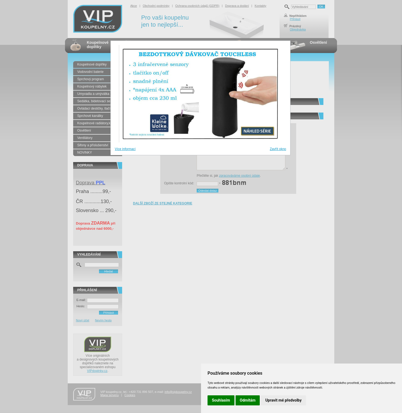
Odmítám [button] (248, 400)
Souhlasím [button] (221, 400)
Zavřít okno (278, 149)
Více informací (125, 149)
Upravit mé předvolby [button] (283, 400)
